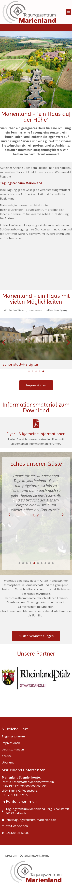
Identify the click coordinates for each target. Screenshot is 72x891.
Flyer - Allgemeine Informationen (36, 433)
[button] (68, 12)
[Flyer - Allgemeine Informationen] (36, 423)
